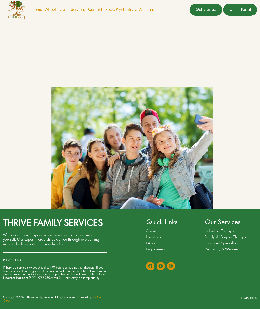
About (50, 10)
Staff (63, 10)
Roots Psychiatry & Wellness (129, 10)
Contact (95, 10)
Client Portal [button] (240, 10)
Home (37, 10)
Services (78, 10)
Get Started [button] (206, 10)
